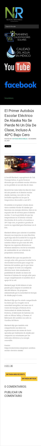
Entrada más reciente (15, 374)
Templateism (8, 98)
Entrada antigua (29, 378)
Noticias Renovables (19, 139)
